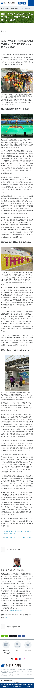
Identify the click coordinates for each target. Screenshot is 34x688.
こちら (6, 617)
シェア (21, 25)
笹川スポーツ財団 (1, 8)
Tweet (13, 25)
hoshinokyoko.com (16, 610)
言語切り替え (20, 3)
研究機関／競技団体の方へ (17, 685)
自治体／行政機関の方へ (6, 685)
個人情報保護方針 (7, 680)
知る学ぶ (7, 8)
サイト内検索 (24, 3)
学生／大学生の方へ (28, 685)
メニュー (31, 3)
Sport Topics (14, 8)
